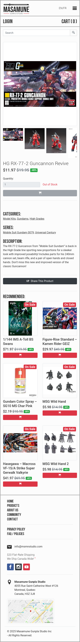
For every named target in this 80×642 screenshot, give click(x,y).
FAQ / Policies (15, 534)
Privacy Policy (16, 529)
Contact (12, 519)
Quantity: (8, 178)
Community (14, 515)
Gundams (23, 218)
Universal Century (45, 232)
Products (13, 505)
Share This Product (40, 281)
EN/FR (62, 8)
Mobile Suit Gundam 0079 (18, 232)
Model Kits (9, 218)
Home (10, 501)
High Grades (37, 218)
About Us (12, 510)
